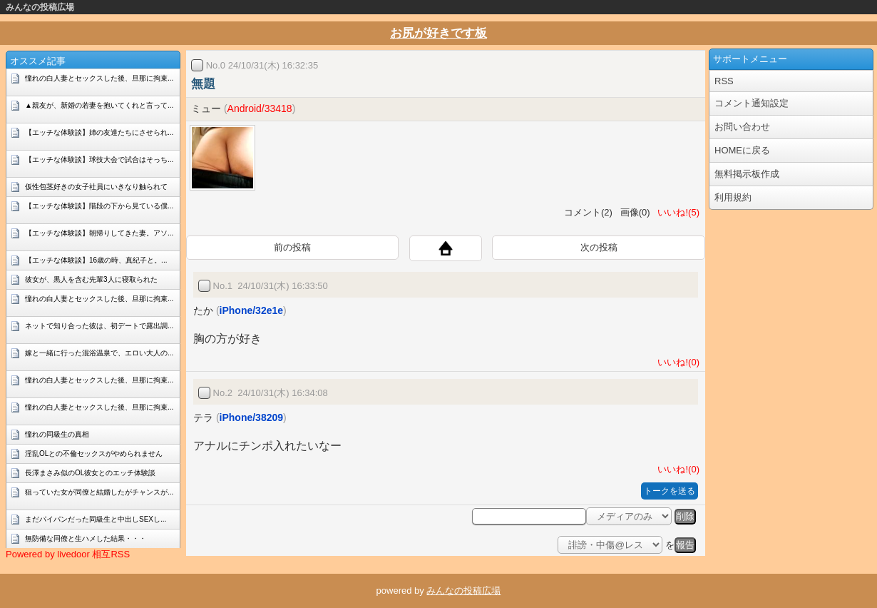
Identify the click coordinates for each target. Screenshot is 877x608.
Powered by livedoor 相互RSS (68, 554)
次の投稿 (598, 247)
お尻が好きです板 (438, 33)
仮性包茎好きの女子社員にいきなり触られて (96, 187)
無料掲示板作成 (746, 173)
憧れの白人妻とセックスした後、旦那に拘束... (99, 78)
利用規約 (733, 197)
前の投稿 (292, 247)
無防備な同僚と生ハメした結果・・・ (85, 538)
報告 (685, 544)
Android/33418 (259, 108)
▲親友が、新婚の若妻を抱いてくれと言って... (99, 105)
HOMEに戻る (742, 150)
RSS (724, 81)
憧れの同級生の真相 (57, 434)
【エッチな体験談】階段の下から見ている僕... (99, 206)
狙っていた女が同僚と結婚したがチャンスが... (99, 492)
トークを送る (669, 491)
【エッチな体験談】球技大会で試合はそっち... (99, 159)
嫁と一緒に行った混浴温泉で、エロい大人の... (99, 353)
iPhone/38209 (252, 417)
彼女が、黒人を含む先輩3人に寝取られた (91, 279)
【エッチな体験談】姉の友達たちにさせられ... (99, 132)
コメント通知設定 (751, 103)
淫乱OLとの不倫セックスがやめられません (94, 453)
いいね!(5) (675, 212)
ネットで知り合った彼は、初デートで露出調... (99, 326)
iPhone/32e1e (252, 310)
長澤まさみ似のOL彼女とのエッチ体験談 (90, 473)
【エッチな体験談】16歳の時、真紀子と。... (96, 260)
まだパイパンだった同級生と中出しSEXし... (95, 519)
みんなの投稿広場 (40, 7)
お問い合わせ (742, 126)
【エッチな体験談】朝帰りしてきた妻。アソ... (99, 233)
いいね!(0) (675, 362)
